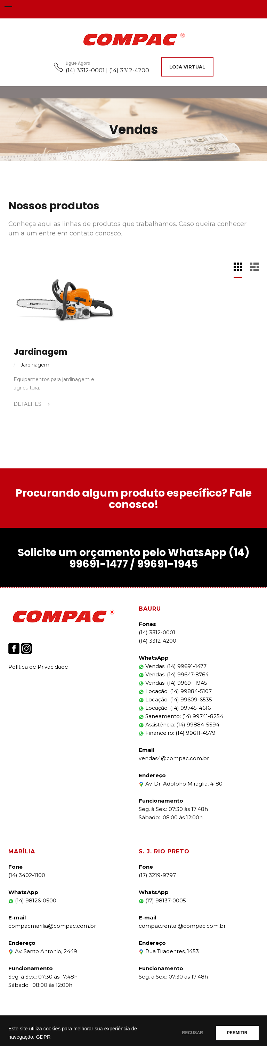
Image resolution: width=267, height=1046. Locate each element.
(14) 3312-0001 (157, 632)
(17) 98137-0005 (162, 900)
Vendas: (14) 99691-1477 (173, 666)
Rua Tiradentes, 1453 (169, 951)
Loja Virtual (187, 67)
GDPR (43, 1037)
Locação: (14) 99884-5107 (175, 691)
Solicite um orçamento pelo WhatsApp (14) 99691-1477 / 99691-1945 (134, 558)
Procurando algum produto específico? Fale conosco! (134, 499)
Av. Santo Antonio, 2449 (42, 951)
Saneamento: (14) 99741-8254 (181, 716)
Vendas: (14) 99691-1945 (173, 682)
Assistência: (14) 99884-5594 (179, 724)
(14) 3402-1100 (26, 875)
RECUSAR (190, 1032)
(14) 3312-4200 (157, 640)
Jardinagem (40, 351)
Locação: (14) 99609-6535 (175, 699)
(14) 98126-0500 (32, 900)
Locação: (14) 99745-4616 (175, 708)
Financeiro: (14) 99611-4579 (177, 733)
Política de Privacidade (38, 666)
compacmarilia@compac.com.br (52, 926)
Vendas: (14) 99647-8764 (174, 674)
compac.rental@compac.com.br (182, 926)
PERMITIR (236, 1032)
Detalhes (32, 404)
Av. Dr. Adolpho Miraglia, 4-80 (180, 783)
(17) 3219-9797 (157, 875)
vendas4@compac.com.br (174, 758)
